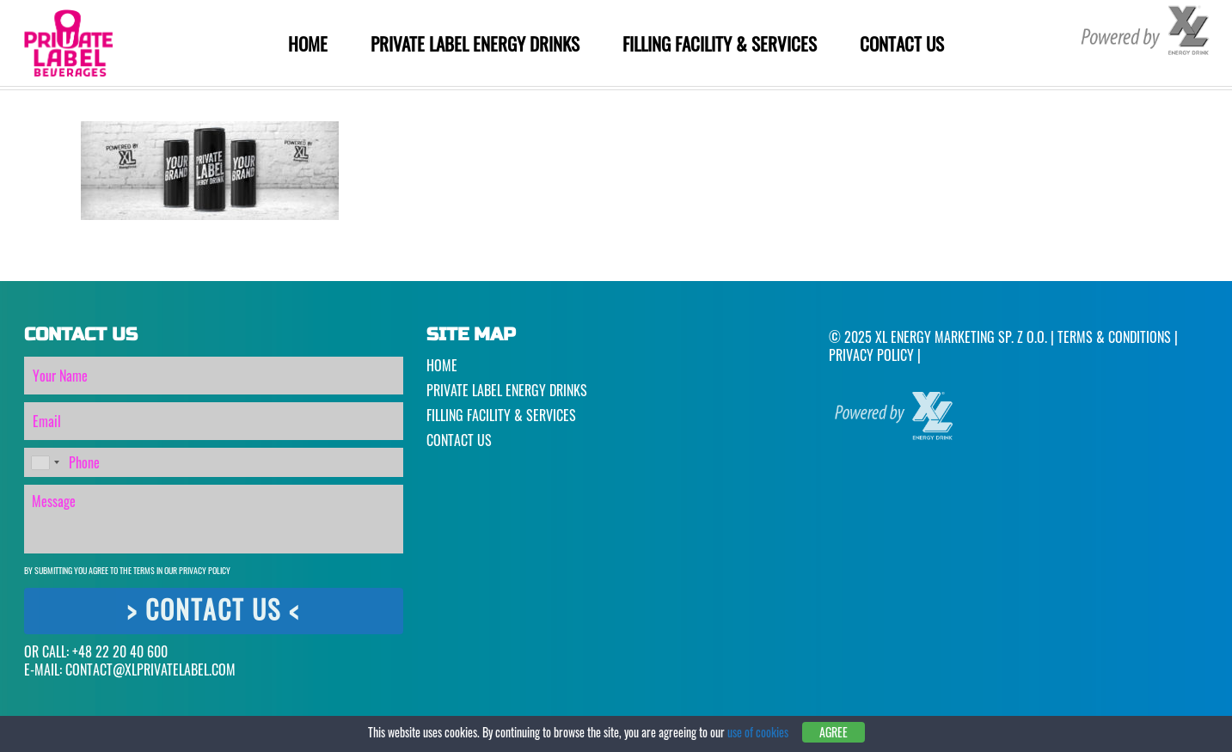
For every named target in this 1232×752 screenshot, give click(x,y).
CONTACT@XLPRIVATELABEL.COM (150, 669)
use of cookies (757, 732)
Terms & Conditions (1114, 337)
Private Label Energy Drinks (475, 43)
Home (308, 43)
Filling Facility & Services (719, 43)
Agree (833, 732)
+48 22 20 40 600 (120, 651)
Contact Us (902, 43)
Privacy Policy (204, 570)
